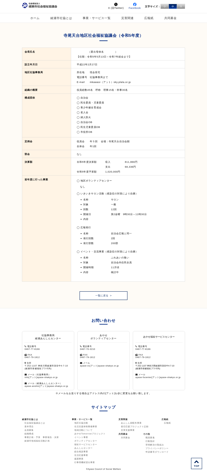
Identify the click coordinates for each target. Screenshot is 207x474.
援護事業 (78, 459)
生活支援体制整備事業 (85, 426)
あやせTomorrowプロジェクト (89, 433)
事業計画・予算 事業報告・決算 (41, 437)
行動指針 (150, 441)
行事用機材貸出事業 (84, 462)
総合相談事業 (81, 451)
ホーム (35, 18)
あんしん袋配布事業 (131, 423)
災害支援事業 (128, 430)
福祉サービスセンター (85, 444)
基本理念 (29, 426)
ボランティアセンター (85, 441)
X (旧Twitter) (116, 6)
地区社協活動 (81, 423)
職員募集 (150, 437)
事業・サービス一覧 (97, 18)
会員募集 (29, 430)
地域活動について (83, 430)
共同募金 (170, 18)
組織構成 (29, 433)
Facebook (135, 6)
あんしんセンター (83, 448)
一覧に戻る (101, 295)
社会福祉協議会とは (34, 423)
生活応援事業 (81, 455)
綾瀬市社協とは (61, 18)
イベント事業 (81, 437)
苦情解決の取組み (155, 445)
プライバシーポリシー (157, 448)
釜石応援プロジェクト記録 (134, 426)
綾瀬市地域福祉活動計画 (37, 441)
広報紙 (149, 18)
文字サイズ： (153, 6)
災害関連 (127, 18)
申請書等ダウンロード (157, 452)
